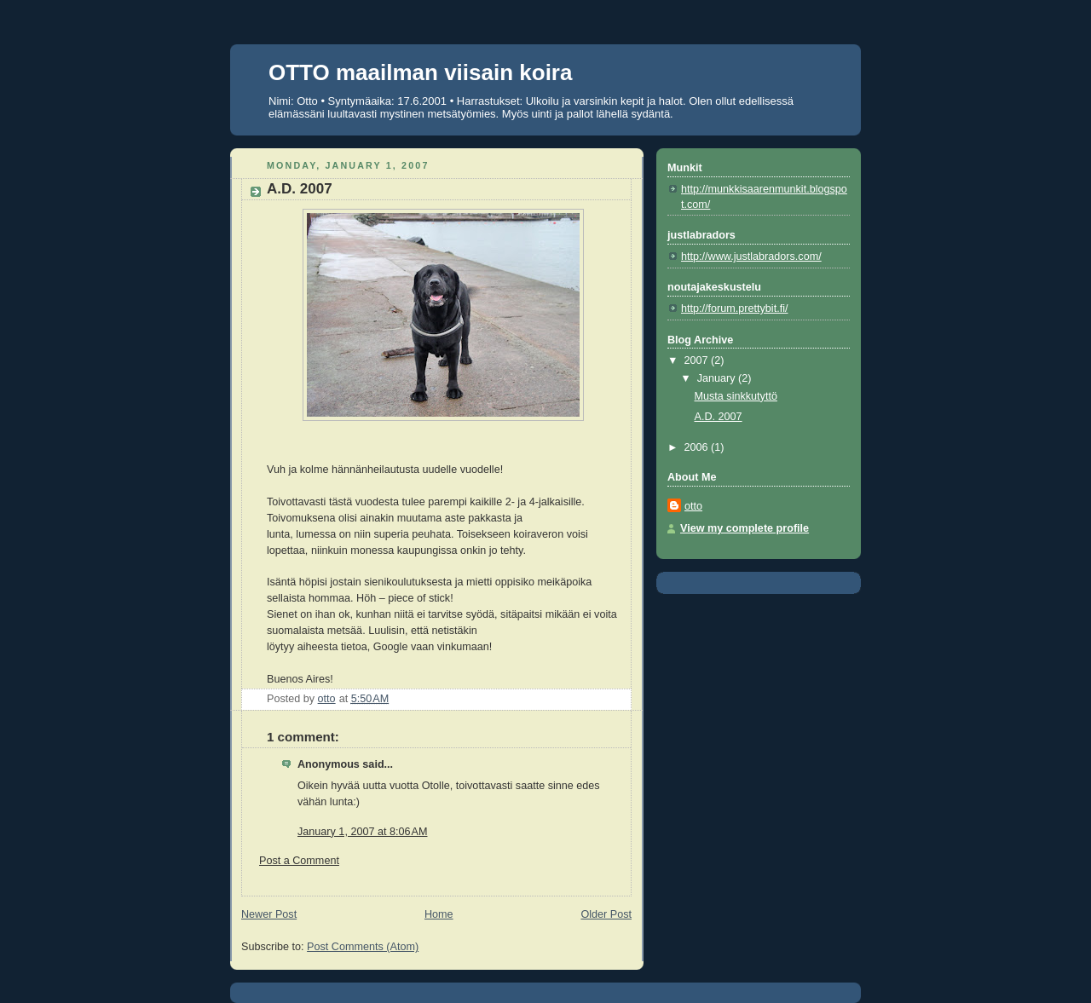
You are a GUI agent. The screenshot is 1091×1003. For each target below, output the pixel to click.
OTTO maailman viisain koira (420, 72)
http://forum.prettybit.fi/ (734, 308)
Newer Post (269, 914)
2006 (698, 447)
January (717, 378)
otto (693, 506)
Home (438, 914)
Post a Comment (299, 861)
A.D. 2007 (718, 417)
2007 (698, 360)
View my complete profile (744, 528)
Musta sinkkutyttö (736, 396)
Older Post (606, 914)
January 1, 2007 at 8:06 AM (362, 832)
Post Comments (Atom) (363, 947)
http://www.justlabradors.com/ (751, 256)
